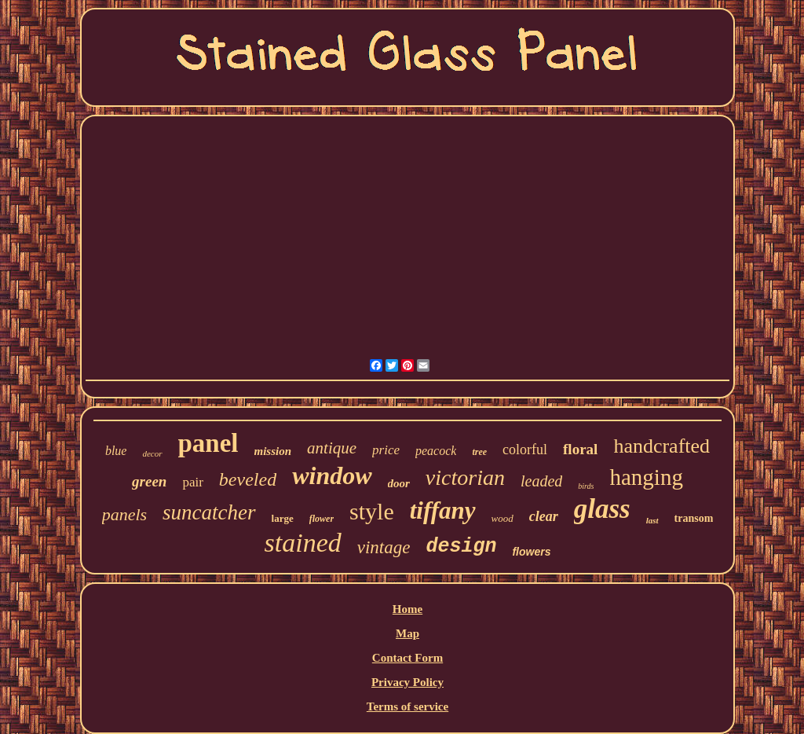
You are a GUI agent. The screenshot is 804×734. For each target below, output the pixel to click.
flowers (531, 551)
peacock (435, 450)
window (331, 475)
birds (586, 486)
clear (543, 516)
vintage (384, 547)
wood (502, 518)
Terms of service (407, 706)
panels (124, 514)
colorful (524, 449)
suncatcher (209, 512)
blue (116, 450)
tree (479, 451)
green (149, 481)
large (283, 518)
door (399, 483)
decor (152, 453)
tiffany (443, 510)
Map (407, 633)
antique (331, 448)
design (461, 546)
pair (192, 482)
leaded (541, 481)
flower (321, 518)
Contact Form (407, 657)
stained (303, 542)
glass (602, 509)
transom (694, 518)
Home (407, 609)
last (652, 520)
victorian (465, 477)
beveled (247, 479)
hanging (645, 477)
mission (273, 451)
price (386, 449)
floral (580, 449)
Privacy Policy (407, 682)
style (371, 511)
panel (208, 443)
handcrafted (661, 446)
